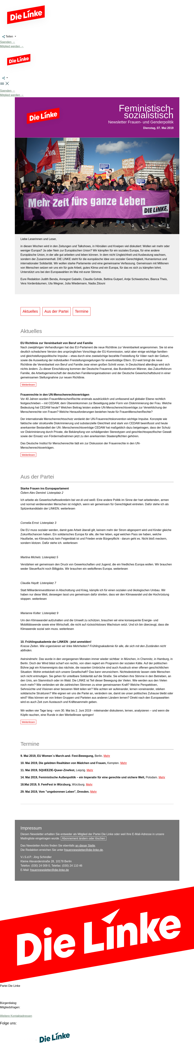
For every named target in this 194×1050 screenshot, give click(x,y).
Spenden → (7, 42)
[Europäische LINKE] (18, 1038)
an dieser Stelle (85, 845)
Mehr (107, 755)
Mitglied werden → (12, 46)
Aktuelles (30, 311)
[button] (4, 83)
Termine (82, 311)
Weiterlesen (28, 384)
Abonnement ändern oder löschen (83, 838)
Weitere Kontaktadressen (16, 1015)
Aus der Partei (56, 311)
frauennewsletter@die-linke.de (83, 849)
